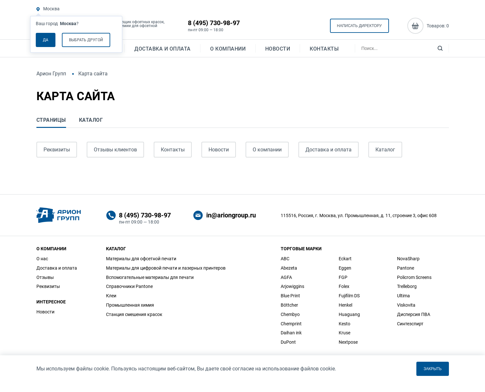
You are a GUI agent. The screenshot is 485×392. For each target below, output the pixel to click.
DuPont (288, 342)
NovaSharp (408, 258)
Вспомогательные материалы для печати (150, 277)
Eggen (345, 268)
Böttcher (289, 305)
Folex (344, 286)
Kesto (344, 323)
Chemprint (291, 323)
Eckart (345, 258)
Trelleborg (407, 286)
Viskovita (406, 305)
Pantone (405, 268)
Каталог (385, 150)
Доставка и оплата (162, 50)
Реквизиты (57, 150)
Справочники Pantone (129, 286)
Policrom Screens (414, 277)
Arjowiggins (292, 286)
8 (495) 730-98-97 (214, 23)
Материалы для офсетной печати (141, 258)
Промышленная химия (130, 305)
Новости (277, 50)
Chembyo (290, 314)
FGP (343, 277)
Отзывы (45, 277)
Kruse (344, 332)
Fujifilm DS (349, 295)
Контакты (324, 50)
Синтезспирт (410, 323)
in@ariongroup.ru (231, 215)
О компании (228, 50)
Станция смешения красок (134, 314)
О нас (42, 258)
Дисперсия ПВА (413, 314)
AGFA (286, 277)
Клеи (111, 295)
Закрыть (432, 369)
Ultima (403, 295)
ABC (285, 258)
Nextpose (348, 342)
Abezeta (289, 268)
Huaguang (349, 314)
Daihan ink (291, 332)
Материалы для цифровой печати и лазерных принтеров (166, 268)
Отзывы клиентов (115, 150)
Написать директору (359, 26)
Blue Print (290, 295)
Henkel (345, 305)
